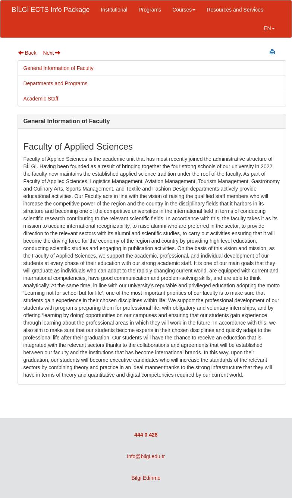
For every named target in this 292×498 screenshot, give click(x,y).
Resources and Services (235, 10)
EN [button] (269, 28)
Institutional (114, 10)
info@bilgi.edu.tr (146, 456)
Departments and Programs (55, 83)
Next (51, 53)
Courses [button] (183, 10)
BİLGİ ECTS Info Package (51, 9)
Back (27, 53)
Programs (149, 10)
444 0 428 (145, 435)
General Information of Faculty (58, 68)
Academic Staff (41, 99)
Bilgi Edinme (146, 478)
